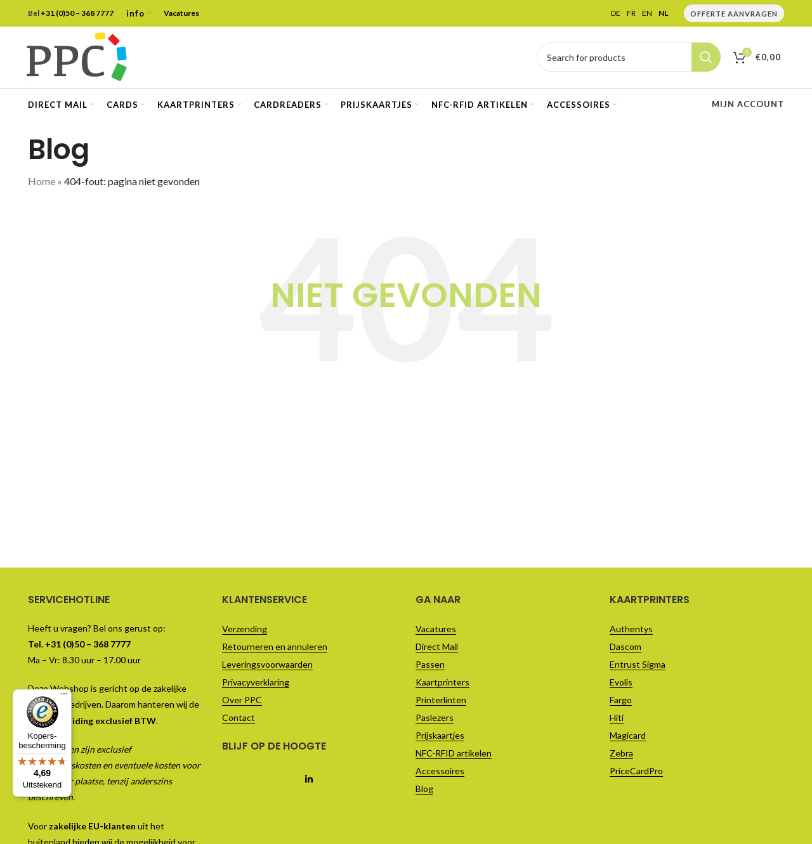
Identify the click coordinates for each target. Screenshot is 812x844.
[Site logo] (78, 57)
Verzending (244, 630)
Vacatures (181, 13)
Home (41, 183)
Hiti (617, 719)
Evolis (621, 683)
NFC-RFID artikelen (454, 755)
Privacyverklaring (255, 683)
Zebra (621, 755)
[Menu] (64, 7)
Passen (430, 666)
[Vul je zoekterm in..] (629, 58)
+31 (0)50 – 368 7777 (77, 13)
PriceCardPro (636, 772)
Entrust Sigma (637, 666)
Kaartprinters (442, 683)
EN (647, 13)
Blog (424, 790)
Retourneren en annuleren (274, 648)
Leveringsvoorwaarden (267, 666)
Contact (238, 719)
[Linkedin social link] (309, 781)
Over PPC (242, 701)
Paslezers (435, 719)
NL (663, 13)
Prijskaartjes (440, 737)
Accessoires (440, 772)
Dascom (625, 648)
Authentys (631, 630)
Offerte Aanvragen (734, 14)
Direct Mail (437, 648)
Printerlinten (441, 701)
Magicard (628, 737)
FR (631, 13)
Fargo (621, 701)
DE (615, 13)
